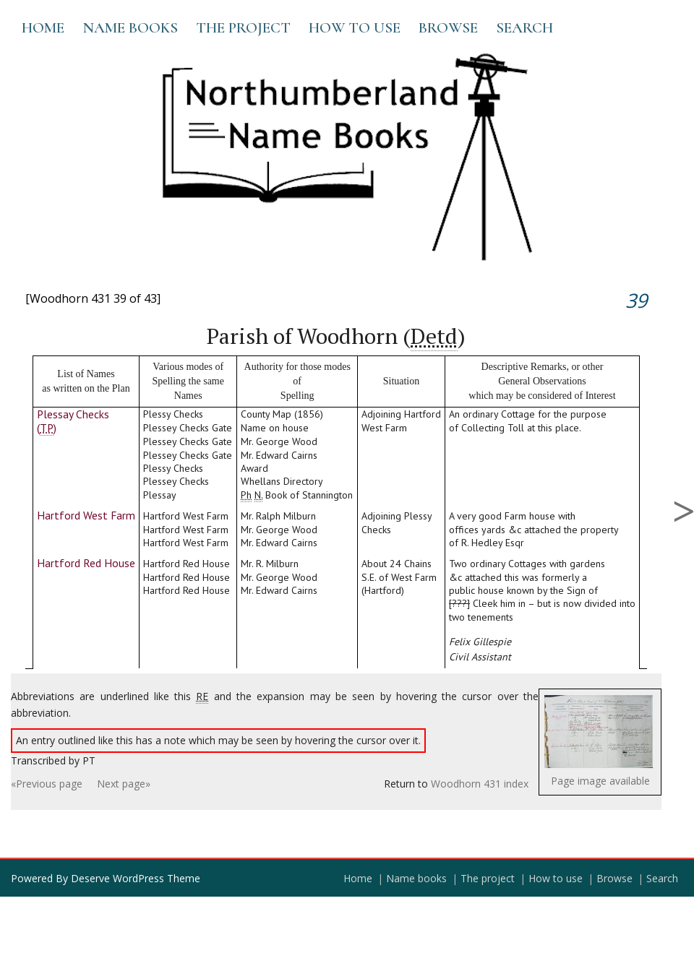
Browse (448, 28)
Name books (130, 28)
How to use (354, 28)
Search (524, 28)
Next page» (123, 783)
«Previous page (46, 783)
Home (43, 28)
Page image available (600, 781)
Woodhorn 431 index (479, 783)
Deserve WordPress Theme (135, 878)
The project (243, 28)
